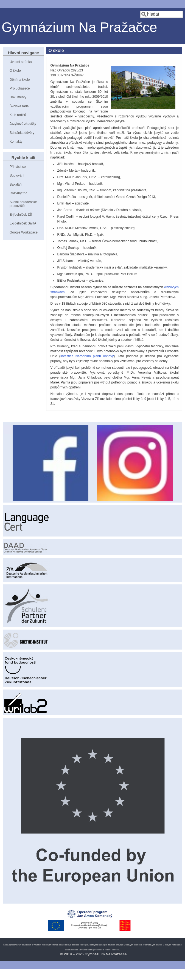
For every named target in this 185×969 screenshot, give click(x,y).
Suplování (17, 175)
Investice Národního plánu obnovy (87, 356)
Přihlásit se (18, 167)
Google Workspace (24, 232)
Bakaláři (15, 184)
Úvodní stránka (21, 62)
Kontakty (16, 141)
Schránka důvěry (22, 133)
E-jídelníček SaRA (23, 223)
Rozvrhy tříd (18, 193)
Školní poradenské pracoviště (23, 203)
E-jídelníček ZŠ (21, 215)
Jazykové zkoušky (23, 124)
